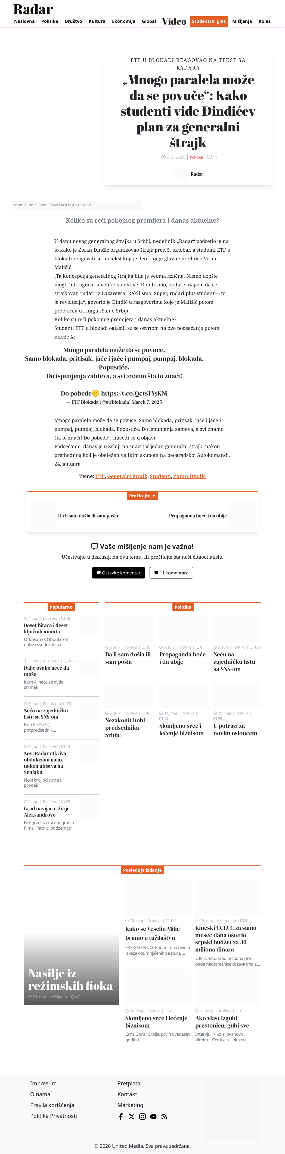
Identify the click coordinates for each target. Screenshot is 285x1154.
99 (217, 718)
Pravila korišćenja (52, 1105)
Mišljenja (242, 21)
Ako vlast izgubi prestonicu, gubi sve (222, 1022)
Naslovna (24, 21)
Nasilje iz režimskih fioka (70, 979)
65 (240, 1010)
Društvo (73, 21)
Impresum (43, 1083)
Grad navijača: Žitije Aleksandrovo (47, 811)
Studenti (64, 328)
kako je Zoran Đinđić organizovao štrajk (106, 249)
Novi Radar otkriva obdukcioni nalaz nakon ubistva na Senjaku (45, 763)
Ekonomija (123, 21)
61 (244, 920)
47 (75, 996)
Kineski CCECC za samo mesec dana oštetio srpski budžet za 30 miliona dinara (225, 939)
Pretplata (128, 1083)
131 (171, 920)
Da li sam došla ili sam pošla (88, 515)
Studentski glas (209, 21)
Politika (49, 21)
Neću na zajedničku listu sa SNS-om (46, 713)
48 (65, 618)
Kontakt (127, 1094)
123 (65, 703)
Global (149, 21)
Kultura (97, 21)
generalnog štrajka (111, 276)
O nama (40, 1094)
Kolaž (265, 21)
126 (69, 660)
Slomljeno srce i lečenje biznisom (181, 729)
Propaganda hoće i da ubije (198, 515)
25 (65, 801)
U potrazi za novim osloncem (235, 729)
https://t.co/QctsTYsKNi (134, 393)
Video (174, 21)
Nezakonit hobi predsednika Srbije (125, 727)
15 (65, 746)
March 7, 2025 (147, 402)
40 (163, 718)
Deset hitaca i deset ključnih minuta (46, 628)
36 (146, 647)
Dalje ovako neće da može (46, 671)
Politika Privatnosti (53, 1116)
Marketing (130, 1105)
